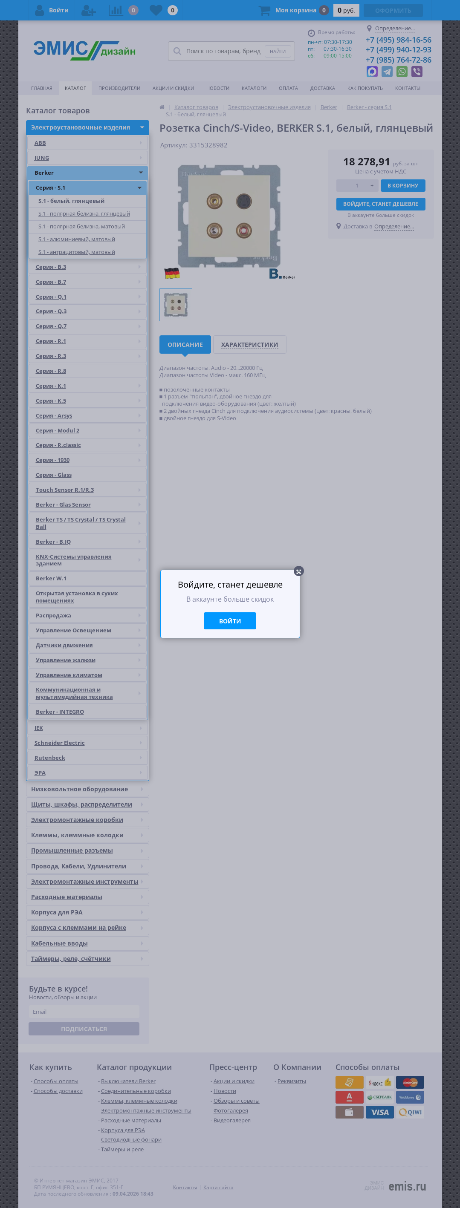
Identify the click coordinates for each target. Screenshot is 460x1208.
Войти (230, 621)
